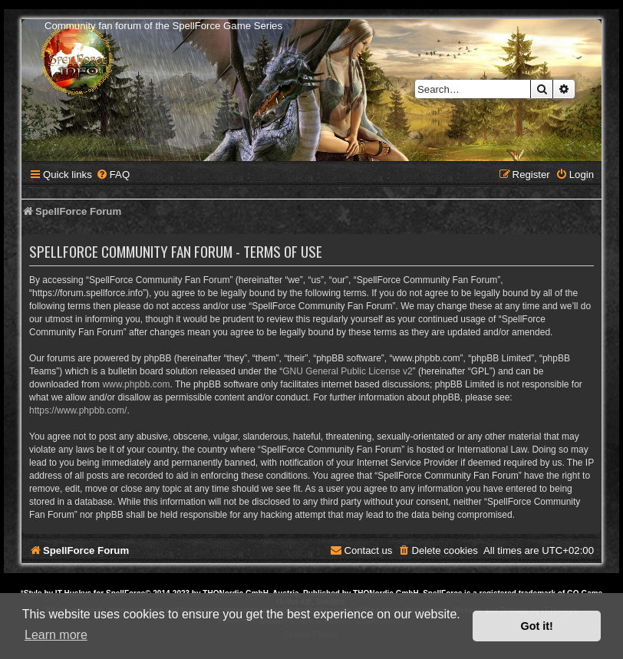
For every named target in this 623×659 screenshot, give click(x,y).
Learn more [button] (56, 634)
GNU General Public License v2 (347, 371)
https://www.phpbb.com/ (78, 410)
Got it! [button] (537, 626)
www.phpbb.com (136, 384)
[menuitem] (113, 174)
